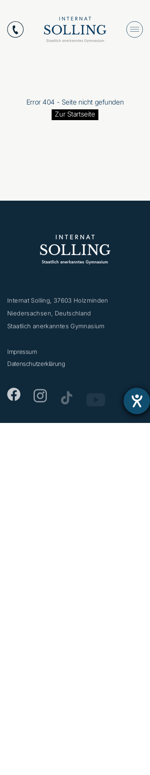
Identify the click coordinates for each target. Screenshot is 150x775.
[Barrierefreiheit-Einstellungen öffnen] (137, 401)
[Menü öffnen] (134, 29)
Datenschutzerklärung (36, 365)
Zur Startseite (75, 114)
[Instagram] (40, 399)
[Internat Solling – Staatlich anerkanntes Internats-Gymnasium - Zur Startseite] (75, 31)
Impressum (22, 353)
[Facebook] (13, 397)
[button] (14, 760)
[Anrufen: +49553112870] (15, 29)
